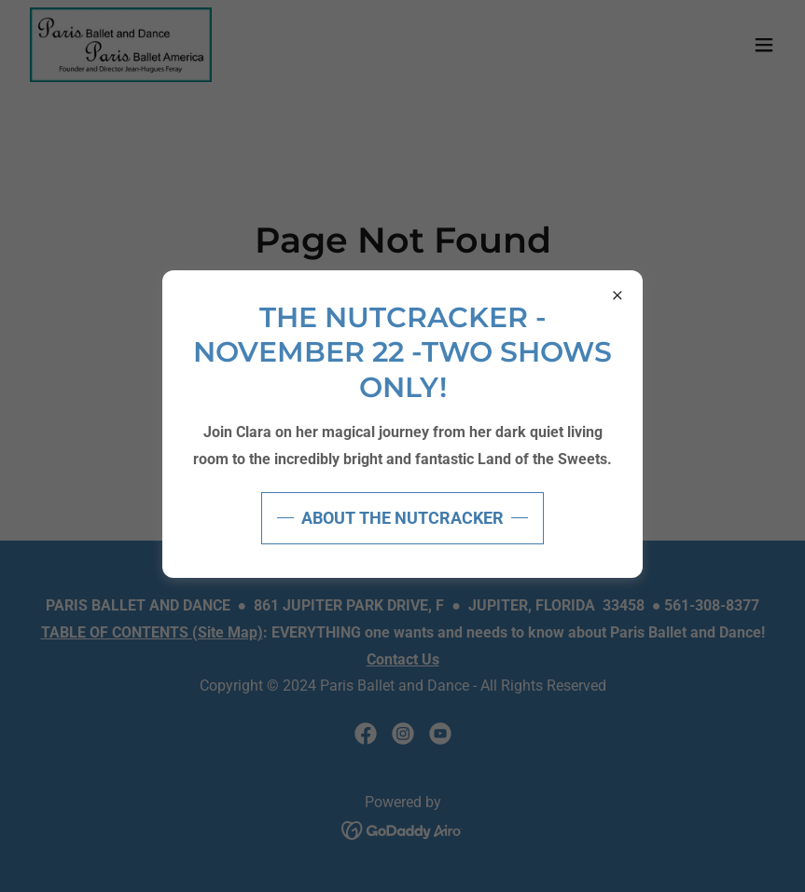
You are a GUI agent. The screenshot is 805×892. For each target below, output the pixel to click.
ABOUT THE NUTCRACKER (402, 518)
